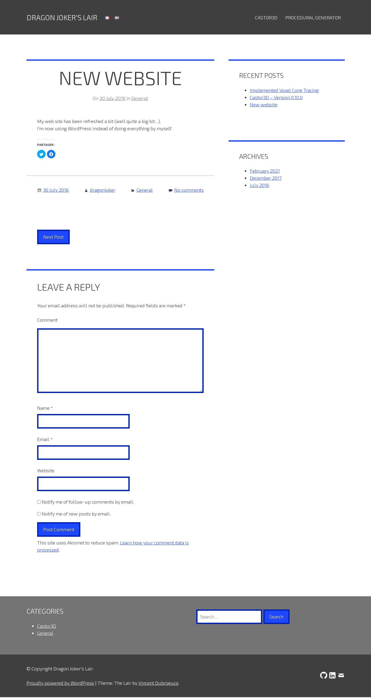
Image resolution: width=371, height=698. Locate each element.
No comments (189, 191)
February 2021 (265, 171)
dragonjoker (102, 191)
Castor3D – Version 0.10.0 (276, 98)
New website (263, 105)
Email (45, 440)
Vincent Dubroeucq (158, 684)
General (139, 99)
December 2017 (266, 179)
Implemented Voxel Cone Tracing (284, 91)
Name (45, 409)
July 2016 (259, 186)
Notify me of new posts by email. (76, 514)
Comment (47, 321)
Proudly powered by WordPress (60, 684)
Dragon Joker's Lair (62, 17)
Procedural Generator (313, 17)
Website (45, 471)
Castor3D (266, 17)
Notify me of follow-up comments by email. (88, 502)
